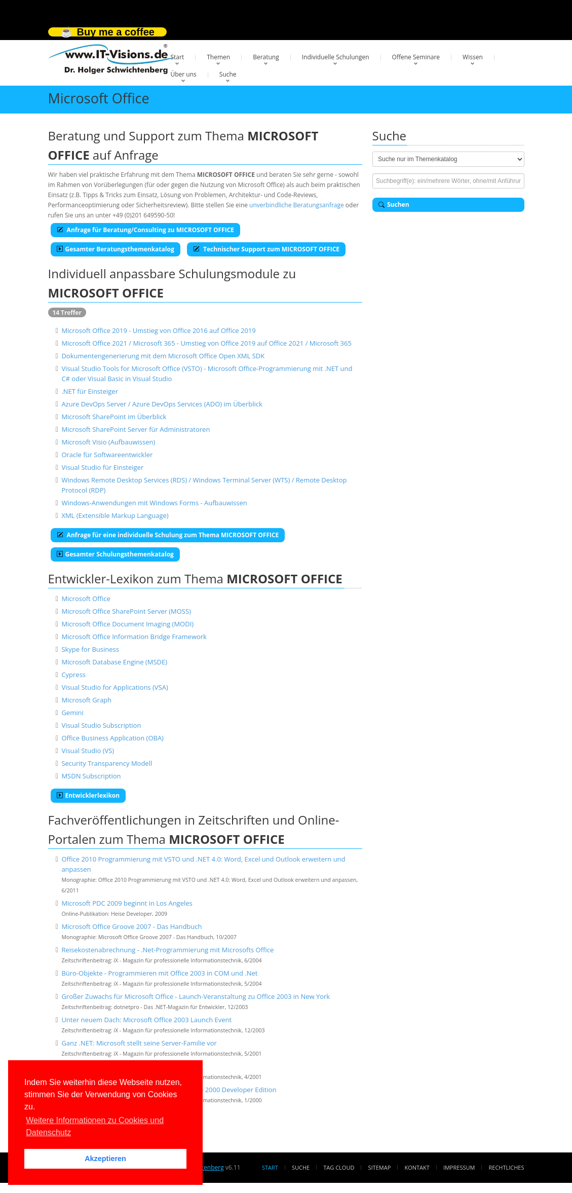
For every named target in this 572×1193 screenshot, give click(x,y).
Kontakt (416, 1167)
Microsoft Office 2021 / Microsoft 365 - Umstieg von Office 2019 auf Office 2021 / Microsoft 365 (206, 343)
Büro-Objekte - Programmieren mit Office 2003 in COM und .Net (159, 973)
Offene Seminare (416, 57)
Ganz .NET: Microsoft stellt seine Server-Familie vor (139, 1043)
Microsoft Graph (86, 699)
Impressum (459, 1167)
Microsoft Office (85, 598)
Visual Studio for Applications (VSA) (114, 687)
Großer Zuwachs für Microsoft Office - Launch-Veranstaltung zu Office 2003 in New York (195, 996)
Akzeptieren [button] (105, 1158)
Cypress (73, 674)
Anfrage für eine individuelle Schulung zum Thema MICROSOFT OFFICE (168, 535)
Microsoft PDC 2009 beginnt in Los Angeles (126, 903)
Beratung (266, 57)
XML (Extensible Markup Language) (114, 515)
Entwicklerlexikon (88, 795)
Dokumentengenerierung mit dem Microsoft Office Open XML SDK (162, 355)
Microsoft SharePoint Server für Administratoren (135, 429)
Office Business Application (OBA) (112, 737)
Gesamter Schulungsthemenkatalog (115, 554)
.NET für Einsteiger (89, 391)
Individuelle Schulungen (335, 57)
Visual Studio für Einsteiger (102, 467)
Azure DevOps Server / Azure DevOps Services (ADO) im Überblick (161, 403)
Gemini (72, 712)
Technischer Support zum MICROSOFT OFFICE (266, 249)
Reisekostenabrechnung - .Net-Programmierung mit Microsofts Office (167, 949)
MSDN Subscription (91, 775)
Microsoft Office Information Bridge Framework (134, 636)
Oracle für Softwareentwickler (106, 454)
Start (177, 57)
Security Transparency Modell (106, 763)
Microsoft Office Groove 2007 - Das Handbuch (131, 926)
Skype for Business (90, 649)
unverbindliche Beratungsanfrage (296, 205)
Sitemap (379, 1167)
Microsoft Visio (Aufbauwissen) (108, 441)
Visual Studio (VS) (87, 750)
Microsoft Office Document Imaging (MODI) (127, 623)
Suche (228, 74)
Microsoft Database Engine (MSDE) (114, 661)
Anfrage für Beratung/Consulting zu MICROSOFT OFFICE (146, 230)
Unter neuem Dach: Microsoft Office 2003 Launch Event (146, 1019)
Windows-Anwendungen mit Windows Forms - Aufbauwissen (154, 502)
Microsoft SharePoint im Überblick (113, 416)
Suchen (393, 204)
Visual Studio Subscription (101, 725)
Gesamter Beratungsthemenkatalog (115, 249)
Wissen (473, 57)
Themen (218, 57)
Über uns (184, 74)
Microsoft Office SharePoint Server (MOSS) (126, 611)
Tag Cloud (338, 1167)
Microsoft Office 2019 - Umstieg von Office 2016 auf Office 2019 (158, 330)
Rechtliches (506, 1167)
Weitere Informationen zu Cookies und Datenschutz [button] (95, 1126)
